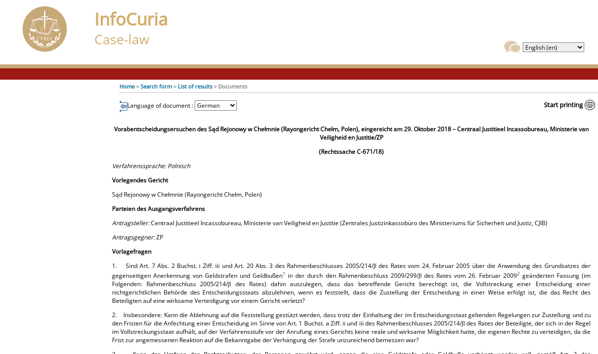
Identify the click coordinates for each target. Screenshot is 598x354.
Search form (156, 86)
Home (127, 86)
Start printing (563, 104)
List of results (195, 86)
